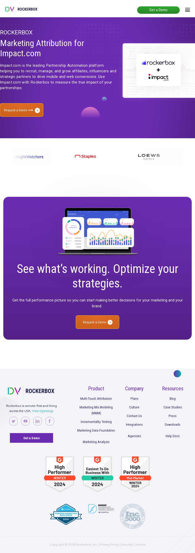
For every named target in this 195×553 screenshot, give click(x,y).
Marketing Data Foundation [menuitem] (96, 430)
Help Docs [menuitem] (173, 436)
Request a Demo (18, 110)
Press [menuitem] (172, 416)
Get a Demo (158, 10)
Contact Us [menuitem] (134, 416)
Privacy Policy (109, 545)
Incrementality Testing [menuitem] (96, 422)
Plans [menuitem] (134, 398)
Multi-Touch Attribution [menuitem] (96, 398)
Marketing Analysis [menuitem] (96, 442)
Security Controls (133, 545)
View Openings (42, 411)
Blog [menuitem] (173, 398)
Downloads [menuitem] (172, 424)
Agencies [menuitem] (134, 436)
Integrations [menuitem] (134, 424)
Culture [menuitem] (134, 407)
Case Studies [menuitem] (173, 407)
